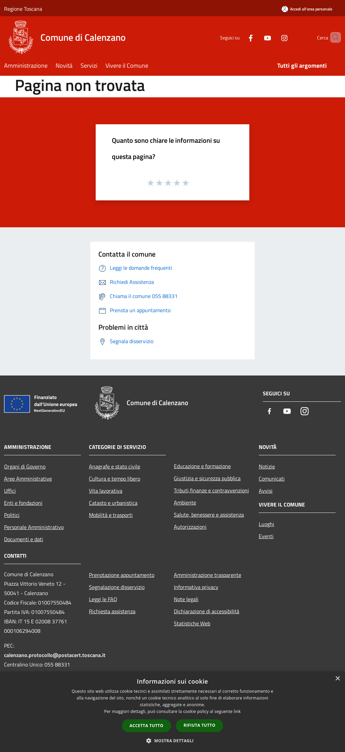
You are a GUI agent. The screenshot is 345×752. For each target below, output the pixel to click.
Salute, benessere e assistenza (209, 515)
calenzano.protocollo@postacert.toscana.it (54, 655)
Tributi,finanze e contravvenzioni (211, 490)
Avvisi (266, 491)
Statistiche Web (192, 623)
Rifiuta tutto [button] (200, 725)
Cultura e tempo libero (114, 479)
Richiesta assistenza (112, 611)
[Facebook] (239, 37)
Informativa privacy (196, 587)
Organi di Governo (24, 466)
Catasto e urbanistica (113, 503)
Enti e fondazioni (23, 503)
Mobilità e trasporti (111, 515)
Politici (12, 515)
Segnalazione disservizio (117, 587)
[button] (172, 740)
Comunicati (272, 479)
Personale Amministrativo (34, 527)
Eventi (266, 536)
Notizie (267, 466)
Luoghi (266, 524)
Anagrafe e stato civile (114, 466)
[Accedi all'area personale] (307, 9)
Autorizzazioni (190, 527)
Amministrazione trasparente (207, 575)
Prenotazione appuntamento (121, 575)
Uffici (10, 491)
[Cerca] (333, 37)
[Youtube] (256, 37)
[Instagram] (273, 37)
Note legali (186, 599)
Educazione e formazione (202, 466)
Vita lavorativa (105, 491)
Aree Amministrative (28, 479)
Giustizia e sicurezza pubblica (207, 478)
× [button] (337, 678)
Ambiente (185, 502)
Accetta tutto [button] (146, 725)
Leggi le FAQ (103, 599)
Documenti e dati (23, 539)
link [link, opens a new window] (237, 711)
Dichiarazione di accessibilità (206, 611)
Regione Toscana (23, 9)
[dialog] (172, 712)
